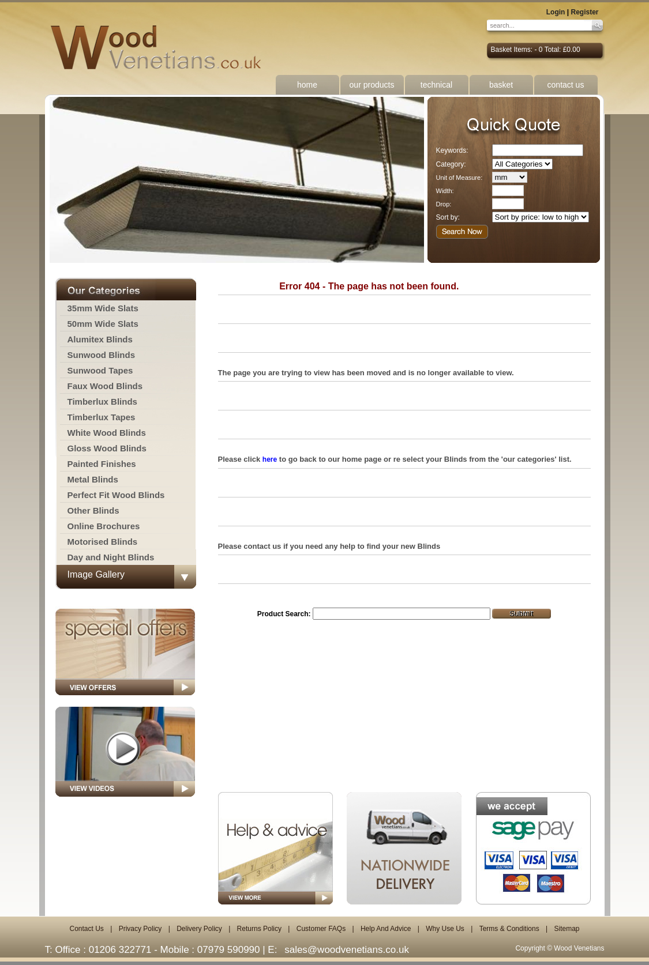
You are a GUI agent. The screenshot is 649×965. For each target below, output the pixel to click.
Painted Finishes (101, 464)
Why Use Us (445, 929)
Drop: (444, 204)
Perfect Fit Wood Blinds (116, 495)
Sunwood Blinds (101, 355)
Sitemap (566, 929)
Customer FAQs (321, 929)
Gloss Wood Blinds (107, 448)
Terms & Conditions (509, 929)
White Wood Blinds (106, 433)
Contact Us (86, 929)
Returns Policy (259, 929)
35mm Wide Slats (102, 308)
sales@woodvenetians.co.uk (346, 949)
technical (436, 84)
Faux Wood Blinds (105, 386)
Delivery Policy (199, 929)
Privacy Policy (140, 929)
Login (555, 12)
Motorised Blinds (102, 541)
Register (584, 12)
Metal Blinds (92, 479)
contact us (565, 84)
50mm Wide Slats (102, 324)
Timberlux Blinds (102, 401)
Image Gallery (96, 574)
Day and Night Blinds (111, 557)
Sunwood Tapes (100, 370)
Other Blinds (93, 510)
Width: (445, 190)
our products (372, 84)
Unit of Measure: (459, 177)
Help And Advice (386, 929)
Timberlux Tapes (101, 417)
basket (501, 84)
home (307, 84)
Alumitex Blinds (100, 339)
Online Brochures (103, 526)
